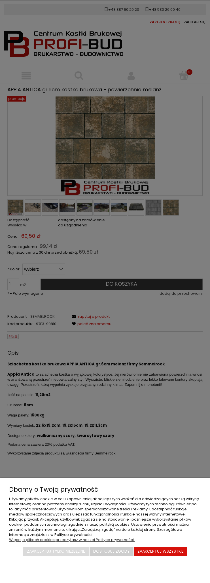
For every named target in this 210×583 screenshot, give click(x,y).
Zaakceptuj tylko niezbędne (56, 551)
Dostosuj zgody (111, 551)
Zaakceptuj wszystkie (160, 551)
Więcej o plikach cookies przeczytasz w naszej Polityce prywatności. (72, 539)
